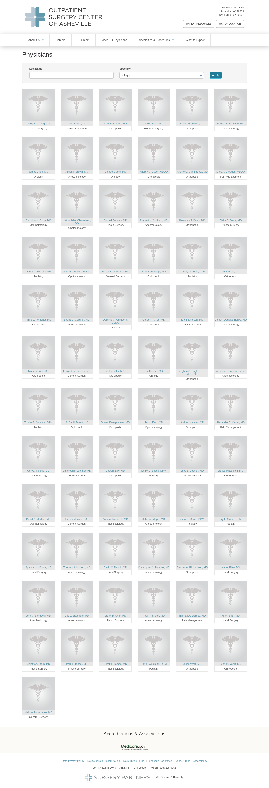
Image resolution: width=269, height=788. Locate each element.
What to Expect (195, 40)
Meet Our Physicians (114, 40)
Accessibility (200, 760)
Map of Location (230, 23)
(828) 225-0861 (235, 14)
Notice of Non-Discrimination (103, 760)
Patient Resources (198, 23)
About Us (34, 40)
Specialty (125, 68)
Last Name (35, 68)
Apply (215, 75)
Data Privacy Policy (73, 760)
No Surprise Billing (133, 760)
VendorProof (182, 760)
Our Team (83, 40)
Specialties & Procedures (154, 40)
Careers (60, 40)
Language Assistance (160, 760)
